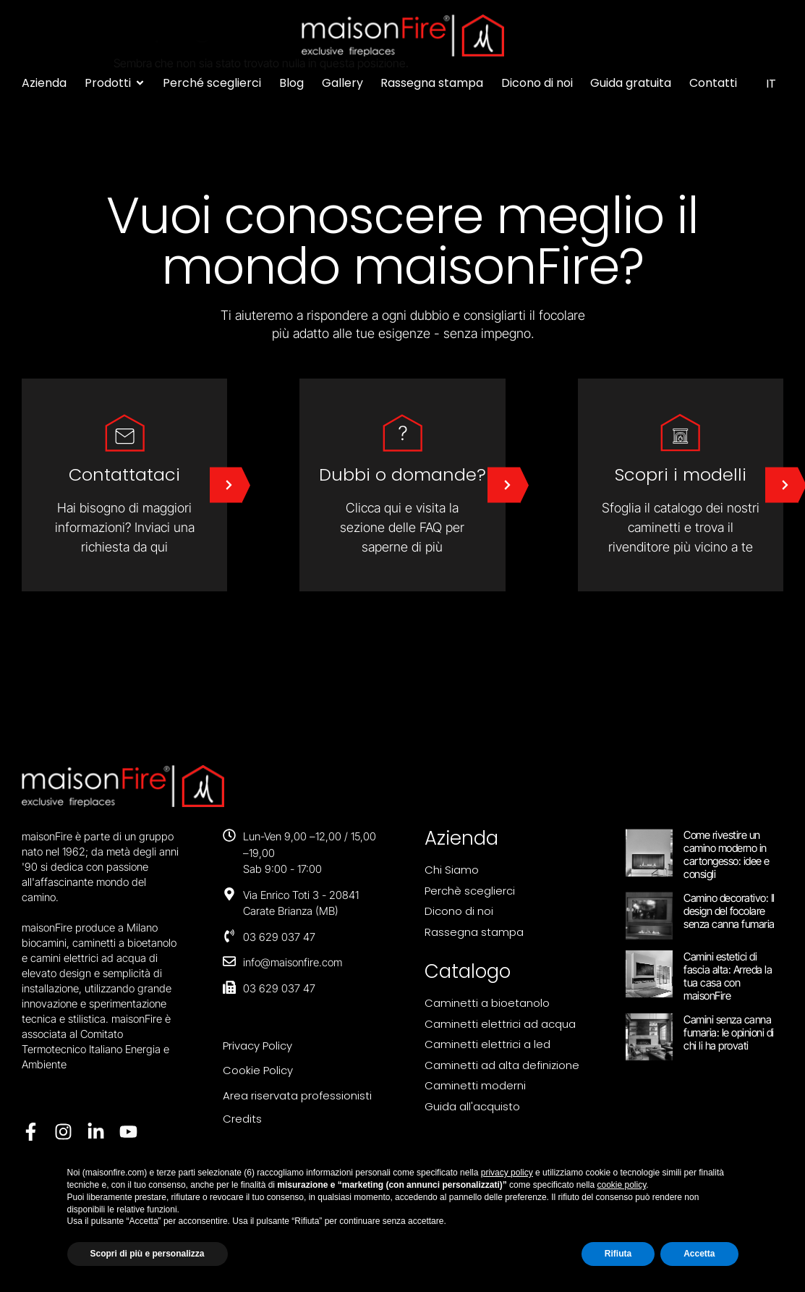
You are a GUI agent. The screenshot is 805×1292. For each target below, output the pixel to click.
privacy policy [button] (507, 1173)
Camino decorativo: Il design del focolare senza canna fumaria (729, 911)
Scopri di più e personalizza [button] (147, 1254)
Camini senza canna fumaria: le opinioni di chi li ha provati (728, 1032)
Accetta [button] (699, 1254)
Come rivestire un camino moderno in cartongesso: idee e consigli (726, 854)
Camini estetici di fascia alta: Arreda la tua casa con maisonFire (727, 976)
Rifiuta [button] (618, 1254)
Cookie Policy (258, 1070)
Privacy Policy (257, 1045)
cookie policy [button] (622, 1185)
